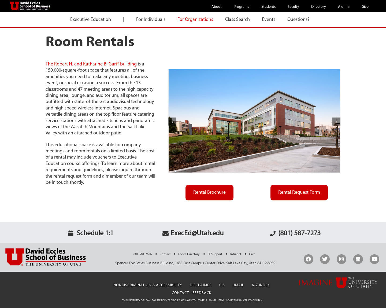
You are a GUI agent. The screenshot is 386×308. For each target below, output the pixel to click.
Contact (165, 254)
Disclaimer (201, 285)
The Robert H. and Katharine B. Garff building (91, 64)
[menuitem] (220, 6)
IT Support (215, 254)
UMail (238, 285)
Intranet (235, 254)
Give (252, 254)
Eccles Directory (189, 254)
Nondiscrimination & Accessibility (147, 285)
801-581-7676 (142, 254)
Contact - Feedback (191, 293)
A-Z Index (261, 285)
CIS (222, 285)
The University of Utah (136, 300)
